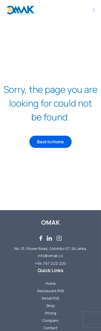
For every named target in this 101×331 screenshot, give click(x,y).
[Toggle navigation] (93, 10)
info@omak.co (50, 255)
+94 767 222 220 (50, 263)
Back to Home (50, 142)
